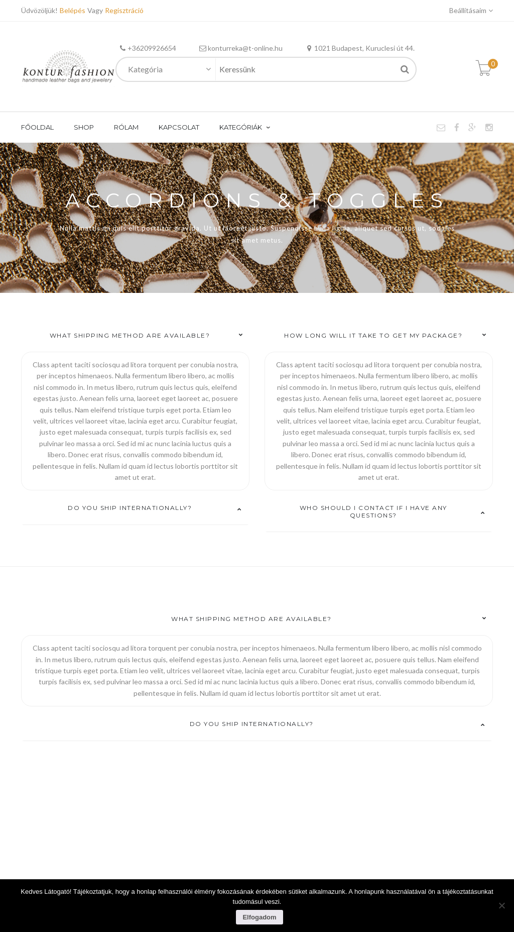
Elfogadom (259, 917)
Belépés (73, 10)
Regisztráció (124, 10)
